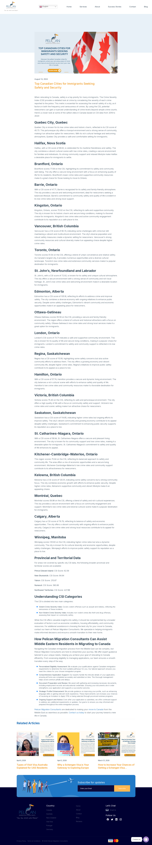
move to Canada (96, 709)
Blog (146, 7)
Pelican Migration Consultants (47, 709)
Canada (49, 810)
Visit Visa (49, 822)
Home (68, 7)
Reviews (79, 821)
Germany (49, 829)
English (43, 7)
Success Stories (114, 7)
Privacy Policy (22, 841)
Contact (132, 7)
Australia (49, 814)
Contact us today (76, 712)
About (96, 7)
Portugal (49, 825)
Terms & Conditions (33, 841)
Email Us (113, 810)
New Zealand (51, 818)
